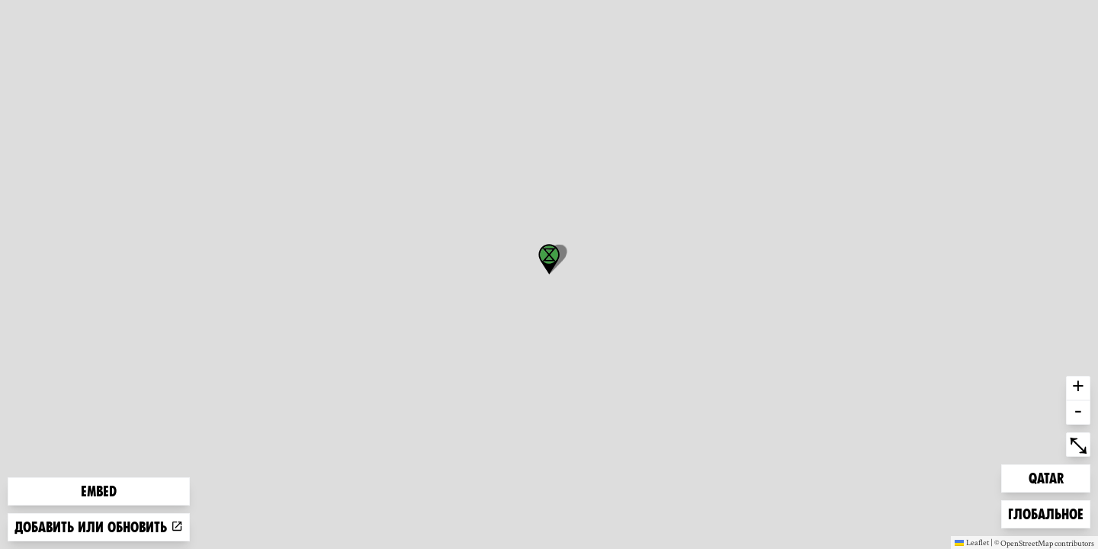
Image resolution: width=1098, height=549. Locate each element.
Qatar (1053, 476)
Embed (99, 491)
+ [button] (1078, 388)
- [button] (1078, 412)
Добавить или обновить (98, 527)
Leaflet (972, 542)
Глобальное (1045, 512)
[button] (549, 259)
